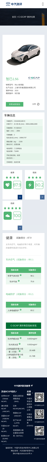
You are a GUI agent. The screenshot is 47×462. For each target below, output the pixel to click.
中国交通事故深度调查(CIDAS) (30, 420)
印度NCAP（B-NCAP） (5, 429)
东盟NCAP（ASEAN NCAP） (5, 419)
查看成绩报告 (14, 104)
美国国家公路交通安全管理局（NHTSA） (18, 433)
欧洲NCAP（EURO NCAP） (5, 439)
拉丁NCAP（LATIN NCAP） (17, 423)
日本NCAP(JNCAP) (19, 407)
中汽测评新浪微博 (22, 386)
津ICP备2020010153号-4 (22, 454)
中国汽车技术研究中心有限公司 (29, 404)
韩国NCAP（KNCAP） (17, 414)
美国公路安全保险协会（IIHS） (18, 399)
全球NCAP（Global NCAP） (5, 399)
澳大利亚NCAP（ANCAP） (6, 409)
